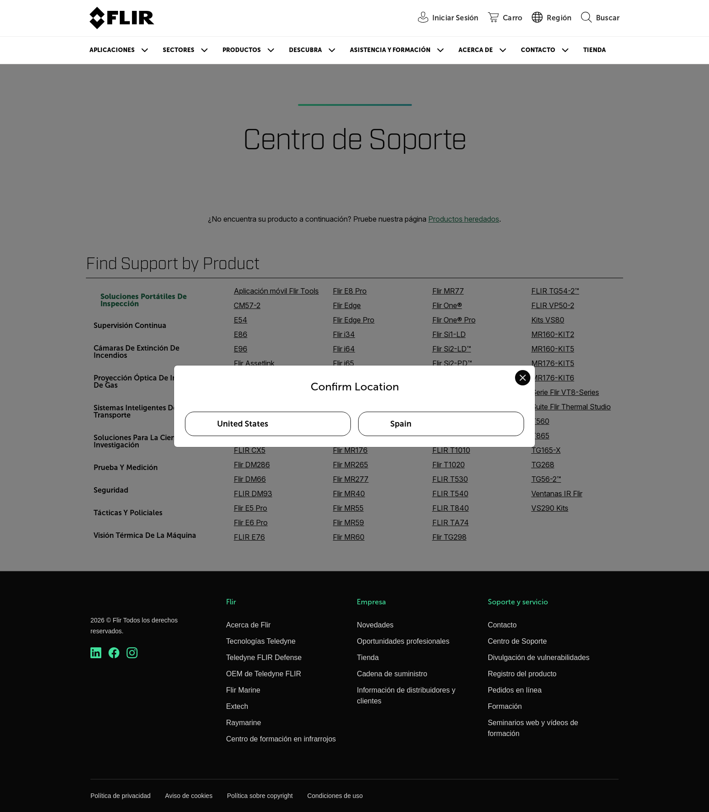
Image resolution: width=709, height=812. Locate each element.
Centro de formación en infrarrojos (281, 739)
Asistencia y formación (390, 50)
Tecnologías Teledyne (261, 641)
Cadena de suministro (392, 674)
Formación (505, 706)
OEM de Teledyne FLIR (263, 674)
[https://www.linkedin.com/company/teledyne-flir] (95, 653)
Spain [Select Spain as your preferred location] (400, 423)
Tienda (594, 50)
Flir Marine (243, 690)
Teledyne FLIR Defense (264, 657)
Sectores (178, 50)
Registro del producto (522, 674)
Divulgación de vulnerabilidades (539, 657)
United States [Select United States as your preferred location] (242, 423)
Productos (241, 50)
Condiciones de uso (335, 795)
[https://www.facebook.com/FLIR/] (114, 653)
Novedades (375, 625)
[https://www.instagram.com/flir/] (132, 653)
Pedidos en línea (515, 690)
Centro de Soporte (517, 641)
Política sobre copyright (260, 795)
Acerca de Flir (248, 625)
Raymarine (243, 723)
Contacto (538, 50)
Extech (237, 706)
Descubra (305, 50)
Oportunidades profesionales (403, 641)
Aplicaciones (112, 50)
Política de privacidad (120, 795)
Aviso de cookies (189, 795)
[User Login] (443, 18)
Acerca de (475, 50)
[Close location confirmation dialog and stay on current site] (522, 377)
